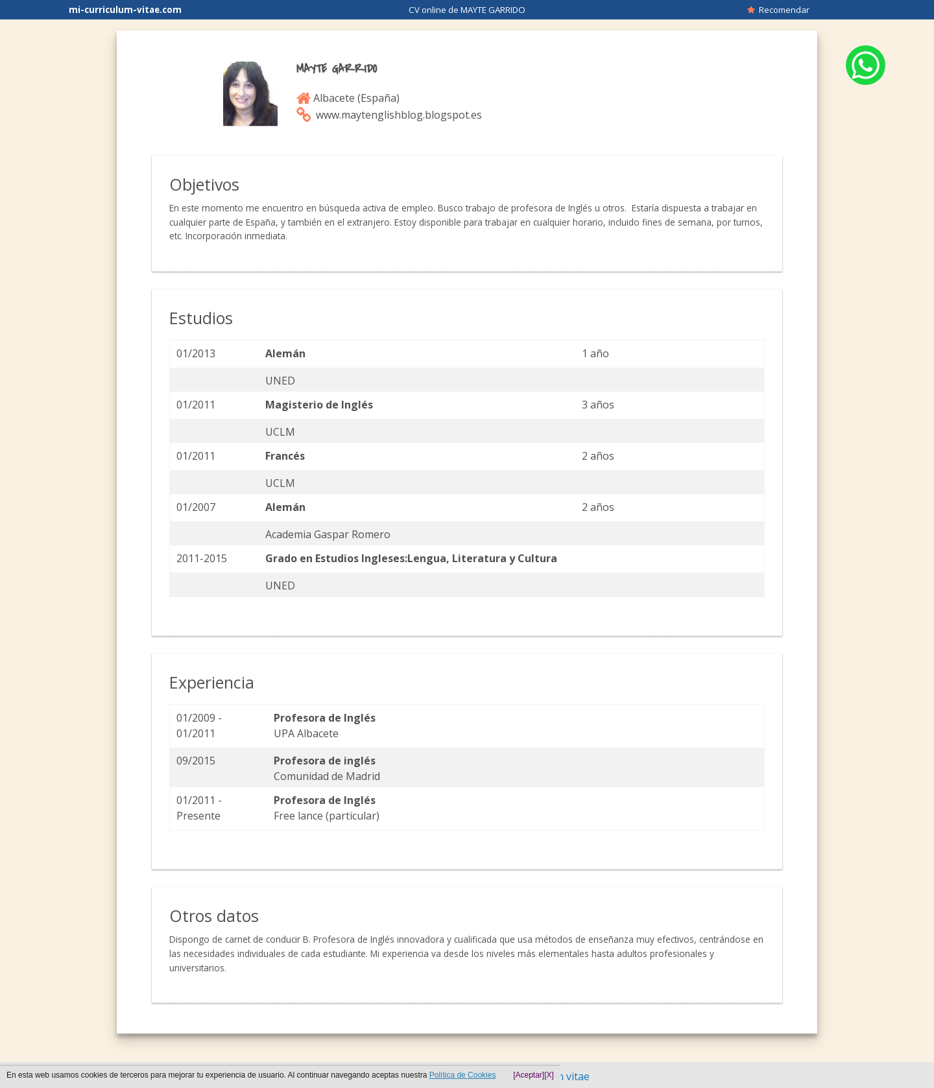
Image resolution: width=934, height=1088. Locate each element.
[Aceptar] (528, 1075)
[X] (549, 1075)
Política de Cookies (462, 1075)
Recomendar (778, 10)
